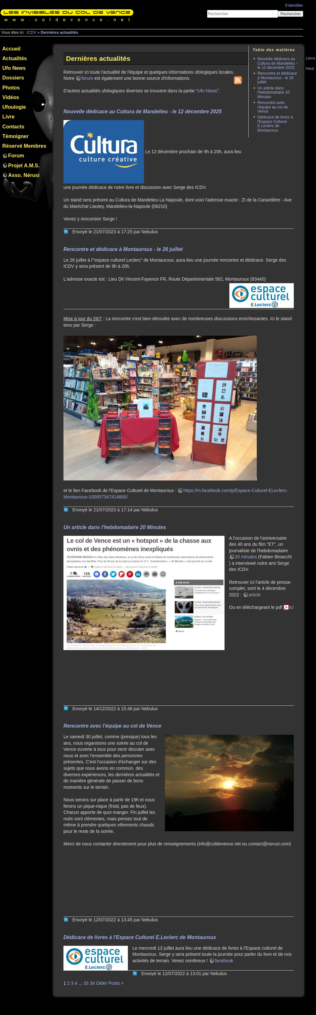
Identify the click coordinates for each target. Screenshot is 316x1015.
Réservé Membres (24, 146)
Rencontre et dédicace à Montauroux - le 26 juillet (277, 77)
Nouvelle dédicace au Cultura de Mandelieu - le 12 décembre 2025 (277, 63)
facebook (224, 960)
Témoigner (15, 136)
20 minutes (246, 556)
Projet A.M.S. (24, 165)
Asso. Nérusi (23, 175)
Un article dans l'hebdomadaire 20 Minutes (273, 92)
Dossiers (13, 77)
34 (92, 983)
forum (87, 78)
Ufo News (13, 68)
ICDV (31, 32)
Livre (8, 116)
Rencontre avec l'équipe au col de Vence (272, 107)
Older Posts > (109, 983)
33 (86, 983)
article (255, 594)
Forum (16, 155)
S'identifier (294, 5)
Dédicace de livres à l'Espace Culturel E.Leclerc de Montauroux (275, 123)
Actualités (14, 58)
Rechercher (291, 14)
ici (291, 607)
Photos (11, 87)
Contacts (13, 126)
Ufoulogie (14, 107)
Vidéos (10, 97)
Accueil (11, 48)
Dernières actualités (59, 32)
